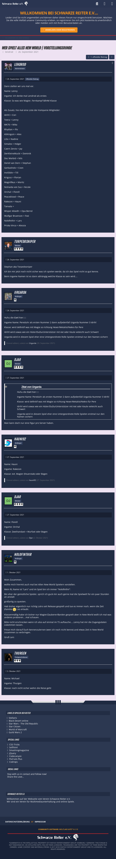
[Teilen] (111, 57)
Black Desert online (18, 720)
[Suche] (97, 4)
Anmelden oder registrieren (60, 30)
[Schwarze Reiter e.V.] (15, 4)
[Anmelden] (105, 4)
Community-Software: (58, 829)
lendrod (9, 51)
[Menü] (112, 4)
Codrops (13, 761)
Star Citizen (14, 726)
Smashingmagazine (19, 750)
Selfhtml (13, 747)
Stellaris (13, 717)
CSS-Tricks (14, 744)
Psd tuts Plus (15, 759)
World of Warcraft (18, 729)
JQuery (12, 753)
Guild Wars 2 (15, 732)
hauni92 (32, 480)
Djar (31, 538)
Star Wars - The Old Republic (23, 723)
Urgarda (32, 343)
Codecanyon (15, 756)
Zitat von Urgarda (31, 386)
